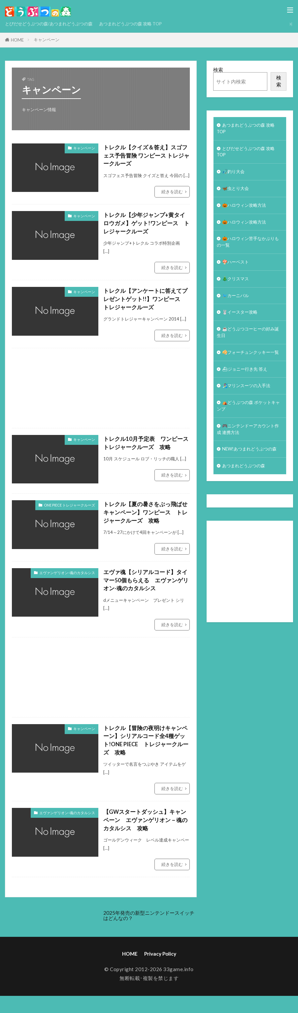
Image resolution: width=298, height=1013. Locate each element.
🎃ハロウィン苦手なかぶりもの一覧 (247, 252)
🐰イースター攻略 (242, 327)
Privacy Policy (160, 964)
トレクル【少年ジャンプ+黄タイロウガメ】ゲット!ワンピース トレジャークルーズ (146, 225)
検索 (218, 70)
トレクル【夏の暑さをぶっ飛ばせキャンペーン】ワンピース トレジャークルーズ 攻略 (144, 517)
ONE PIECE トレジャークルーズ (69, 509)
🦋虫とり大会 (237, 195)
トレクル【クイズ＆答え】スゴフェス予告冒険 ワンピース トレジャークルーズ (145, 156)
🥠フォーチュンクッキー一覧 (247, 374)
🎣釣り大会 (235, 176)
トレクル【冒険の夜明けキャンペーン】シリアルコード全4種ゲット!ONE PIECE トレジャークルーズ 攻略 (146, 748)
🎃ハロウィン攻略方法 (247, 212)
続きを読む (172, 193)
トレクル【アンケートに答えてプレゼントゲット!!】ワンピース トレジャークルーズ (144, 303)
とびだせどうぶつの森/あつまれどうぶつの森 (55, 24)
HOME (17, 40)
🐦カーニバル (237, 309)
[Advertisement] (155, 392)
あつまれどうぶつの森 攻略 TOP (148, 24)
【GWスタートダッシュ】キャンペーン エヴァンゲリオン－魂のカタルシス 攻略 (144, 830)
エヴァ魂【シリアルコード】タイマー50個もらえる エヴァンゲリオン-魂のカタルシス (145, 586)
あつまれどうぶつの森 (247, 508)
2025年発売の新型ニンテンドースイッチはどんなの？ (148, 925)
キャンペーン (46, 39)
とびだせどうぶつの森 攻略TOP (249, 155)
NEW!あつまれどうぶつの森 (249, 486)
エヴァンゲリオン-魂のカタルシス (67, 578)
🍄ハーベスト (237, 273)
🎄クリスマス (237, 291)
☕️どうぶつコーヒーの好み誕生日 (247, 348)
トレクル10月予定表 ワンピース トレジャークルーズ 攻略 (145, 447)
